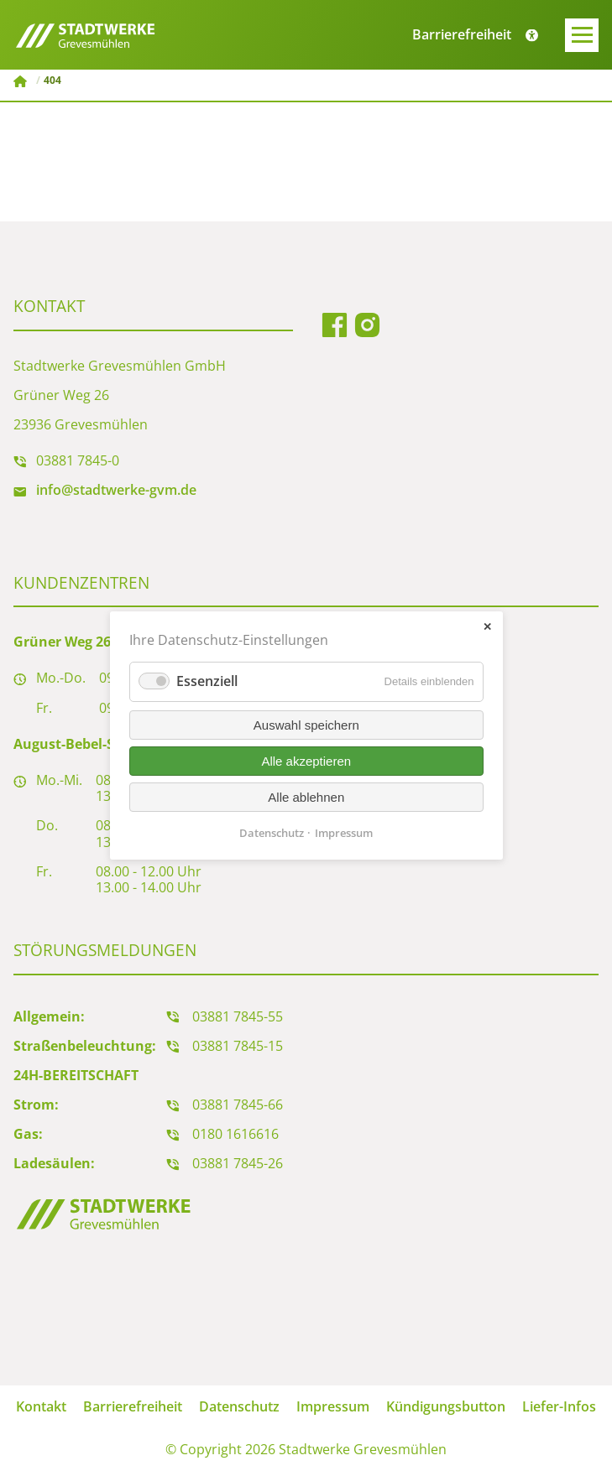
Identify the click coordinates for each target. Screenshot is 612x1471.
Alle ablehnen (306, 797)
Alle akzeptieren (306, 761)
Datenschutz (239, 1406)
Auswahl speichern (306, 725)
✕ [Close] (487, 627)
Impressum (332, 1406)
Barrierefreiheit (132, 1406)
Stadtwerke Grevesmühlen (21, 81)
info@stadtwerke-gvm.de (116, 490)
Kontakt (41, 1406)
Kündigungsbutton (445, 1406)
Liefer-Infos (559, 1406)
